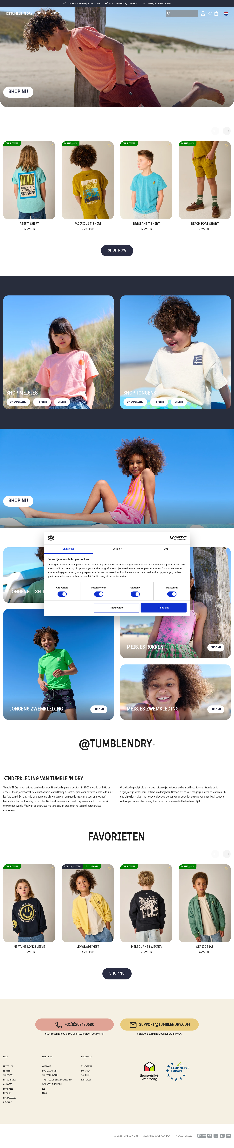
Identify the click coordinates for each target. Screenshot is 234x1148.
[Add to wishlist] (51, 145)
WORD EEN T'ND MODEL (52, 1084)
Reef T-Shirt (29, 226)
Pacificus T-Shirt (87, 226)
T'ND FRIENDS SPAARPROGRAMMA (57, 1080)
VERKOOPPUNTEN (50, 1075)
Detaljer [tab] (117, 548)
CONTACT (7, 1102)
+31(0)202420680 (74, 1025)
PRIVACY (7, 1093)
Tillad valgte (117, 607)
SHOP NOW (117, 251)
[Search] (182, 13)
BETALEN (7, 1071)
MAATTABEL (8, 1089)
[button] (227, 131)
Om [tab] (166, 548)
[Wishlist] (210, 13)
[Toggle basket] (216, 13)
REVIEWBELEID (9, 1098)
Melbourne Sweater (146, 949)
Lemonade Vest (87, 949)
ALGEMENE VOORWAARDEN (156, 1136)
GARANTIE (7, 1084)
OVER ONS (46, 1067)
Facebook (85, 1071)
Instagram (86, 1067)
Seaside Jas (205, 949)
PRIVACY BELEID (184, 1136)
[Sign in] (203, 13)
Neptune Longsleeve (29, 949)
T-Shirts (42, 402)
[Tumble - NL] (19, 13)
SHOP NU (18, 92)
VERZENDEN (8, 1075)
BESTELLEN (8, 1067)
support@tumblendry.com (159, 1025)
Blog (44, 1093)
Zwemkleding (18, 402)
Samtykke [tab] (68, 548)
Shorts (62, 402)
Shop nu (18, 501)
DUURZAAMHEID (49, 1071)
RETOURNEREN (9, 1080)
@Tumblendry (115, 744)
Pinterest (86, 1080)
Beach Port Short (205, 226)
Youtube (85, 1075)
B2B (43, 1089)
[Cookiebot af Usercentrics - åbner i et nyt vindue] (172, 538)
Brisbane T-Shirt (146, 226)
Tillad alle (163, 607)
